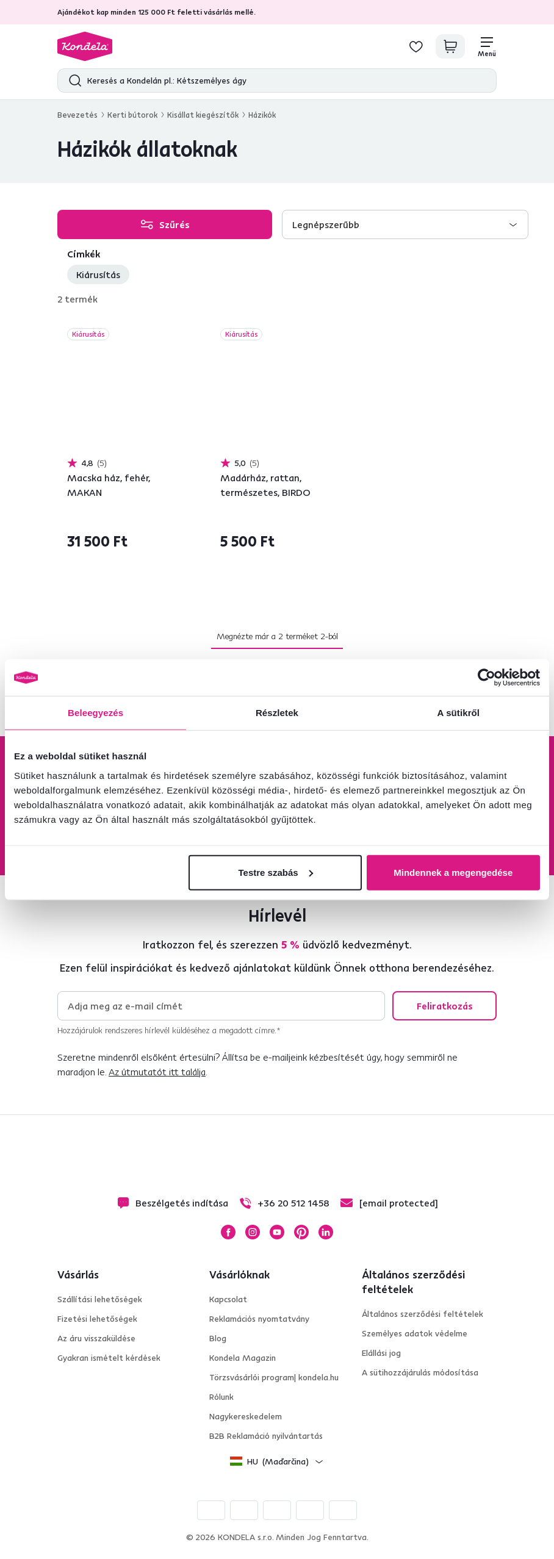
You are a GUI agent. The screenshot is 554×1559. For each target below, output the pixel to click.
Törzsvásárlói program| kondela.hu (274, 1377)
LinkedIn (325, 1232)
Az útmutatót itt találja (157, 1072)
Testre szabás (276, 872)
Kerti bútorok (132, 115)
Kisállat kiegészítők (203, 115)
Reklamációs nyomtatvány (259, 1318)
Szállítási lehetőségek (99, 1299)
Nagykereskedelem (245, 1416)
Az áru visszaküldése (96, 1338)
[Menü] (487, 46)
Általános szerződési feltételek (422, 1313)
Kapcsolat (228, 1299)
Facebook (228, 1232)
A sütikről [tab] (458, 713)
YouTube (277, 1232)
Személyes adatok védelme (414, 1333)
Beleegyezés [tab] (95, 713)
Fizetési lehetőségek (97, 1318)
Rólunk (221, 1396)
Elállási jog (381, 1352)
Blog (217, 1338)
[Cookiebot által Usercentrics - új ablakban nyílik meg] (486, 677)
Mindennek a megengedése (453, 872)
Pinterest (301, 1232)
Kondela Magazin (242, 1357)
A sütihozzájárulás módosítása (420, 1372)
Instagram (252, 1232)
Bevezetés (77, 115)
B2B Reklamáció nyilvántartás (266, 1435)
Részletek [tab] (277, 713)
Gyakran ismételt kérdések (108, 1357)
